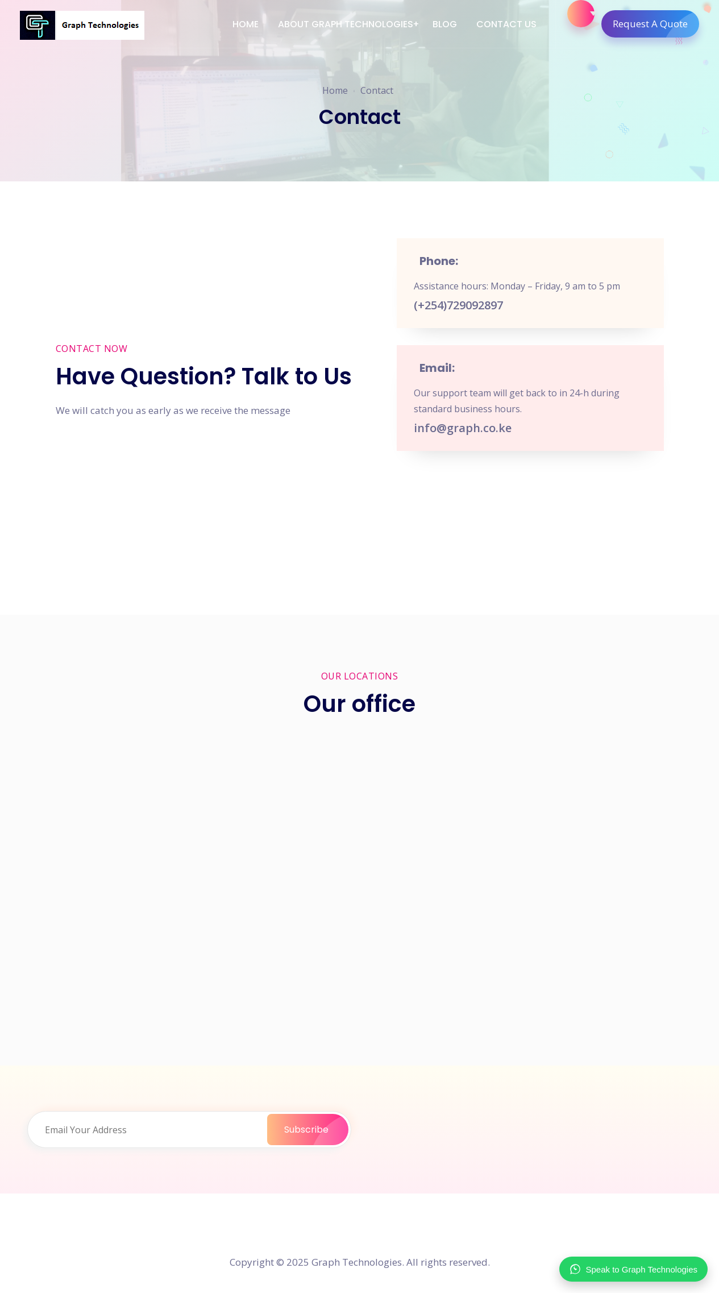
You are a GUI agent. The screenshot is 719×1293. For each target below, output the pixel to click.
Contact (376, 90)
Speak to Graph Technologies (633, 1269)
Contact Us (506, 24)
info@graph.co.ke (463, 428)
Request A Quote (656, 24)
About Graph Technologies (345, 24)
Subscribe (316, 1129)
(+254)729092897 (458, 305)
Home (245, 24)
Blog (445, 24)
